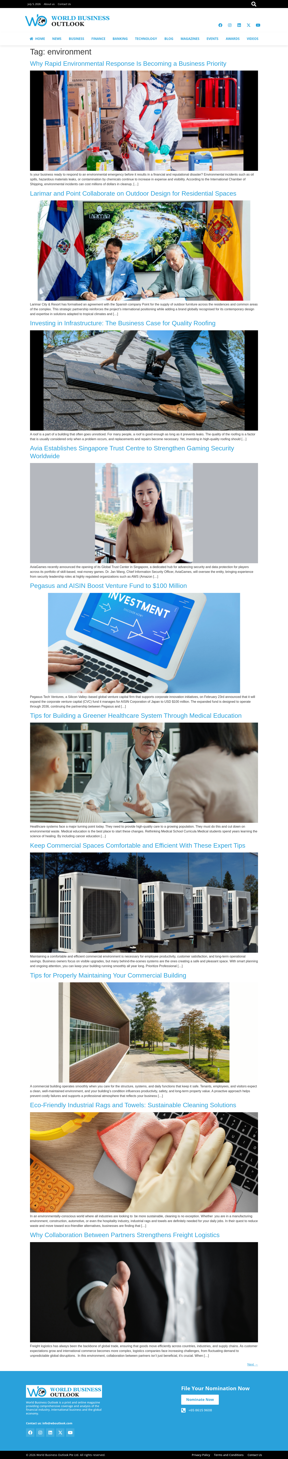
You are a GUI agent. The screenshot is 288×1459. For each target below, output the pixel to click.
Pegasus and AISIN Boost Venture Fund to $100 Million (108, 585)
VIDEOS (252, 38)
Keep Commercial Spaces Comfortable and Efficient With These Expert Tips (137, 845)
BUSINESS (76, 38)
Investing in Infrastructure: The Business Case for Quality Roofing (123, 323)
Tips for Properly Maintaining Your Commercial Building (108, 975)
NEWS (56, 38)
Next (252, 1364)
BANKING (120, 38)
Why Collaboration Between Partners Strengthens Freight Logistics (125, 1235)
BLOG (168, 38)
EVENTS (212, 38)
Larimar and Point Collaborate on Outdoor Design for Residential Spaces (133, 193)
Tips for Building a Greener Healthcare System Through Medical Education (136, 715)
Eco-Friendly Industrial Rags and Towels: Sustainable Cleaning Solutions (133, 1105)
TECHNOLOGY (146, 38)
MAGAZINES (190, 38)
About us (49, 4)
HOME (37, 38)
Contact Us (64, 4)
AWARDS (233, 38)
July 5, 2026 (34, 4)
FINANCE (98, 38)
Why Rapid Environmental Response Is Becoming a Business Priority (128, 63)
